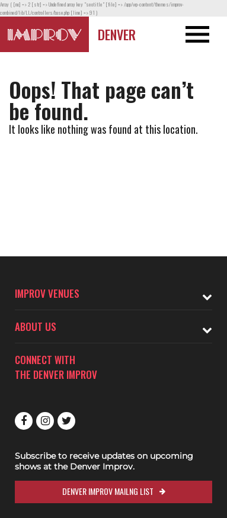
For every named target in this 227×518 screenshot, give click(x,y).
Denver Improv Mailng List (108, 491)
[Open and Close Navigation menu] (204, 34)
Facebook (24, 421)
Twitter (66, 421)
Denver (117, 34)
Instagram (45, 421)
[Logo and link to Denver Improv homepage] (44, 34)
